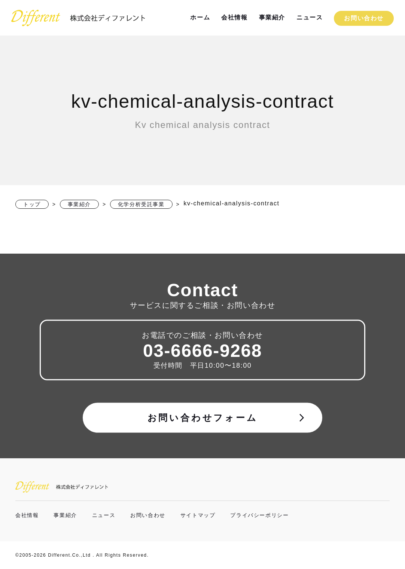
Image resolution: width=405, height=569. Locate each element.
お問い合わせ (364, 18)
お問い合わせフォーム (227, 417)
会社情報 (234, 17)
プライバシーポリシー (259, 515)
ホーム (200, 17)
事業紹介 (272, 17)
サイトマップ (198, 515)
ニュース (309, 17)
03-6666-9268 (202, 350)
